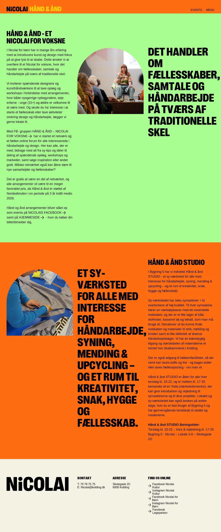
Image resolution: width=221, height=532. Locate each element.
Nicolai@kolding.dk (93, 487)
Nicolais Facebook (45, 212)
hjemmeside (29, 217)
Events (196, 10)
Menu (210, 10)
